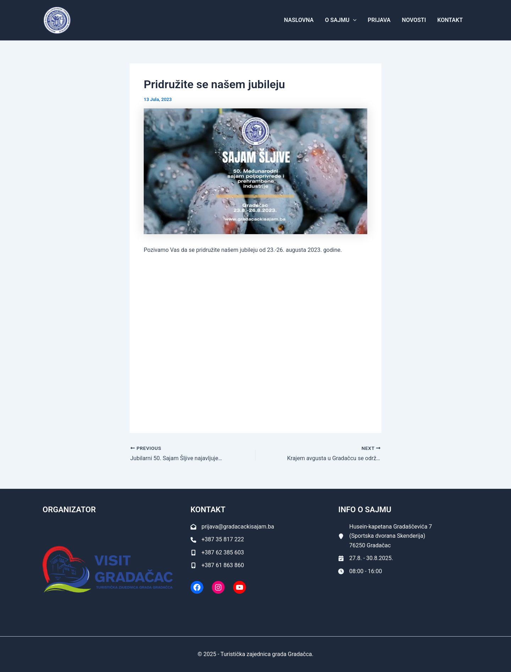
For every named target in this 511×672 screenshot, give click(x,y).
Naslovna (298, 20)
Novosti (414, 20)
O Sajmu (340, 20)
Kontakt (450, 20)
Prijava (379, 20)
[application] (353, 20)
